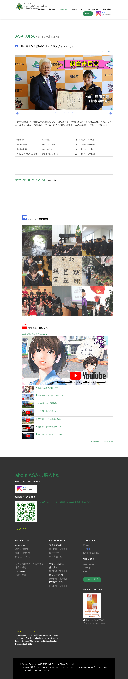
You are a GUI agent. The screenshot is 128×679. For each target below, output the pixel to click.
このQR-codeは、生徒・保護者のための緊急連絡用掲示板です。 (66, 502)
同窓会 (86, 545)
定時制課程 (107, 9)
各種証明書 (20, 575)
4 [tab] (68, 113)
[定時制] (63, 549)
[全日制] (53, 549)
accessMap (88, 564)
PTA (86, 549)
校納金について (22, 553)
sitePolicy (87, 571)
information (92, 9)
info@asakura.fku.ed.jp (64, 667)
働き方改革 (54, 553)
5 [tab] (72, 113)
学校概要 (41, 9)
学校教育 (52, 9)
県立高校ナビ (55, 556)
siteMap (87, 567)
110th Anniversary (91, 553)
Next (110, 113)
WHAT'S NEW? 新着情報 (30, 180)
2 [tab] (60, 113)
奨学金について (22, 556)
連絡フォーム (77, 9)
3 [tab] (64, 113)
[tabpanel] (64, 82)
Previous (17, 113)
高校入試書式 (21, 549)
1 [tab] (56, 113)
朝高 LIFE (64, 9)
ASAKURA (25, 36)
